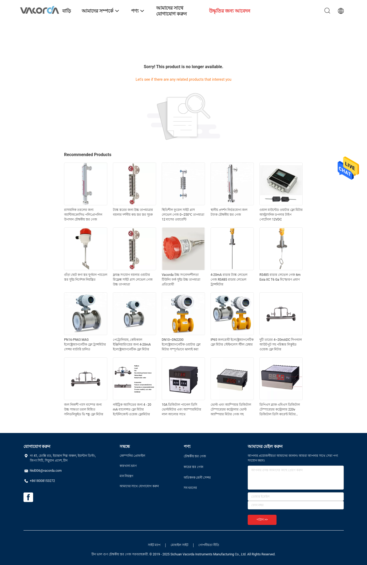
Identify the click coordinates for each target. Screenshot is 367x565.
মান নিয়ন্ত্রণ (126, 476)
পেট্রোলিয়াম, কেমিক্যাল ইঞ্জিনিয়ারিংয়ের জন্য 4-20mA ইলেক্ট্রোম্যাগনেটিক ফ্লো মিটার (132, 344)
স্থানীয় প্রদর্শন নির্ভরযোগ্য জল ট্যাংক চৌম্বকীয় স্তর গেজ (229, 212)
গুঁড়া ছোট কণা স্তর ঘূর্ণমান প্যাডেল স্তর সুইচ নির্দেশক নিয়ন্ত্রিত (85, 277)
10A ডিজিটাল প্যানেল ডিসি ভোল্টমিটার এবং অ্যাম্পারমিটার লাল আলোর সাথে (181, 409)
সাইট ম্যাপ (154, 545)
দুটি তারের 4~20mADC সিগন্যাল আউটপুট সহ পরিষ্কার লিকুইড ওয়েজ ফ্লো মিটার (280, 344)
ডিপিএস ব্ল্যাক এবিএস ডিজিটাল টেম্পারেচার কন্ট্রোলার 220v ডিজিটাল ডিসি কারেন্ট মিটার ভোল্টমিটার (279, 410)
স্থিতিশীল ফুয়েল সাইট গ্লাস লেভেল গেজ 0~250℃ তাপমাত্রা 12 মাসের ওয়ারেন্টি (183, 214)
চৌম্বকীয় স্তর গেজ (195, 456)
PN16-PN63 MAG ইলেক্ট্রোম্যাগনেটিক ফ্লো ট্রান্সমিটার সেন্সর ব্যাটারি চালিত (85, 344)
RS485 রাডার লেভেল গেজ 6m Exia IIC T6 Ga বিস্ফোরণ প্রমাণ (280, 277)
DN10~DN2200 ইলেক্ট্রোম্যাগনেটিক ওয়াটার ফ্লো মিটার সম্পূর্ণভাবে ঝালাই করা (181, 344)
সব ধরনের (190, 488)
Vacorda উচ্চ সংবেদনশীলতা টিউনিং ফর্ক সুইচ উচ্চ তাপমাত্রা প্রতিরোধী (181, 279)
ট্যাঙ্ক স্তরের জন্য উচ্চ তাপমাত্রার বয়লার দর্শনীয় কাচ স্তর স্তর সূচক (133, 212)
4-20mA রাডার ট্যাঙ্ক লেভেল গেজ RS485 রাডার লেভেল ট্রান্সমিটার (229, 279)
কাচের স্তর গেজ (194, 467)
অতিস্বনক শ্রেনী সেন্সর (197, 477)
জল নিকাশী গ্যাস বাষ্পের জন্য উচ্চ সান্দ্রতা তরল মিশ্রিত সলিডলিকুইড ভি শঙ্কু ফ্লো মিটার (83, 409)
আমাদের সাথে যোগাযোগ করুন (139, 486)
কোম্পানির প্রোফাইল (132, 456)
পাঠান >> (262, 519)
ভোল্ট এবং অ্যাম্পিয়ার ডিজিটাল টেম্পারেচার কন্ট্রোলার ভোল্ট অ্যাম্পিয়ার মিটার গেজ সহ (231, 409)
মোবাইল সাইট (179, 545)
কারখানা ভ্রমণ (128, 466)
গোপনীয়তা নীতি (208, 545)
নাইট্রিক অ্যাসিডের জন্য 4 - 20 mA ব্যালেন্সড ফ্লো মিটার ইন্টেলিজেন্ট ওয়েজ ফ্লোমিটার (132, 409)
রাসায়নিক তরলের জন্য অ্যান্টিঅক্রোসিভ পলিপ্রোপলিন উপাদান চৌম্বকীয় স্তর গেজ (83, 214)
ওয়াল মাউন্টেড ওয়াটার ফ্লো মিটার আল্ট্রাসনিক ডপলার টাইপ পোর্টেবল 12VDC (281, 214)
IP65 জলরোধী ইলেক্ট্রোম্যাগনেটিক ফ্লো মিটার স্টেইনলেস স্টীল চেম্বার (232, 342)
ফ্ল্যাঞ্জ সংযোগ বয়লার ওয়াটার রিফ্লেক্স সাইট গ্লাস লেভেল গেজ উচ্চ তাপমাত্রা (133, 279)
